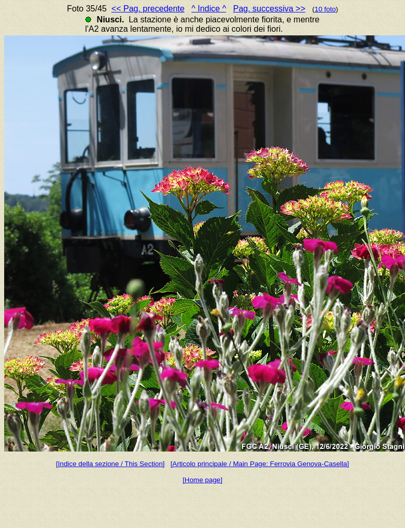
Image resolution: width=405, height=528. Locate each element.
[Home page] (202, 480)
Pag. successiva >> (269, 8)
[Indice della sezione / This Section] (110, 464)
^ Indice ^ (209, 8)
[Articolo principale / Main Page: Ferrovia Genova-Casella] (259, 464)
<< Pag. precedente (148, 8)
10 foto (325, 9)
